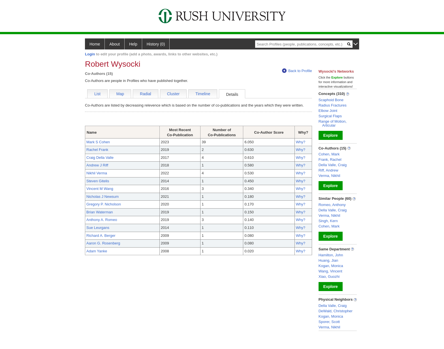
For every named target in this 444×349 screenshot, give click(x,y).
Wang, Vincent (330, 271)
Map (120, 94)
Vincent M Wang (99, 189)
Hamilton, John (331, 255)
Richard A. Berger (101, 235)
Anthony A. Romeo (101, 220)
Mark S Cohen (98, 142)
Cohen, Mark (329, 154)
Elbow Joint (328, 111)
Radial (145, 94)
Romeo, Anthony (332, 205)
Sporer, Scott (329, 322)
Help (133, 44)
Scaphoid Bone (331, 100)
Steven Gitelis (97, 181)
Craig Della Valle (100, 157)
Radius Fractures (333, 105)
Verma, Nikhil (329, 176)
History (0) (156, 44)
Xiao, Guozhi (329, 276)
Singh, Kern (328, 221)
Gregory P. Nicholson (103, 204)
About (114, 44)
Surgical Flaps (330, 116)
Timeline (202, 94)
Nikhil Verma (96, 173)
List (97, 94)
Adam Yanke (96, 251)
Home (94, 44)
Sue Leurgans (97, 228)
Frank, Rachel (330, 159)
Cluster (173, 94)
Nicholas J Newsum (102, 196)
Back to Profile (297, 71)
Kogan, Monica (331, 266)
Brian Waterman (99, 212)
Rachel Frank (97, 150)
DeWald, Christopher (336, 311)
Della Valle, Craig (333, 165)
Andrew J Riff (97, 165)
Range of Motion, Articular (333, 123)
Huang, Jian (328, 260)
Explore (330, 135)
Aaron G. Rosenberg (103, 243)
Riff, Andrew (328, 170)
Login (90, 54)
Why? (300, 142)
